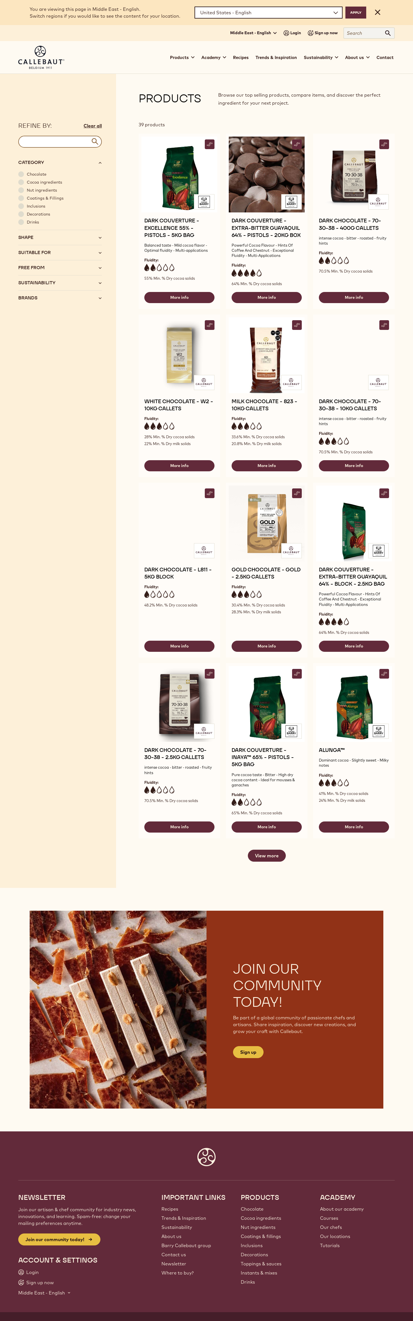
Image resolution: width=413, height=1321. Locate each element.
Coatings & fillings (261, 1236)
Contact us (173, 1254)
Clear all (93, 126)
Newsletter (173, 1264)
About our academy (342, 1209)
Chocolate (252, 1209)
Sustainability (176, 1227)
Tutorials (330, 1245)
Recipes (241, 57)
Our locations (335, 1236)
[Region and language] (269, 13)
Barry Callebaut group (186, 1245)
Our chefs (331, 1227)
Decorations (254, 1254)
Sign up (248, 1052)
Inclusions (252, 1245)
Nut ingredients (258, 1227)
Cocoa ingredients (261, 1218)
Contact (385, 57)
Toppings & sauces (261, 1264)
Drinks (248, 1282)
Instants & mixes (259, 1273)
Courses (329, 1218)
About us (171, 1236)
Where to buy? (177, 1273)
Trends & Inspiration (276, 57)
